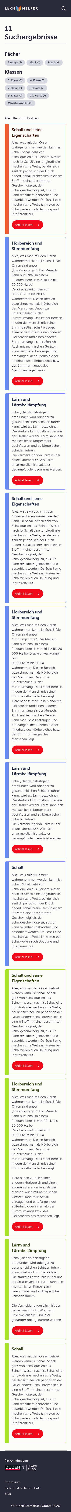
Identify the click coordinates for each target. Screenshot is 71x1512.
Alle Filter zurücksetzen (22, 118)
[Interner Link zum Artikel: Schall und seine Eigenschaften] (27, 224)
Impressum (13, 1482)
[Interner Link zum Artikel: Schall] (27, 957)
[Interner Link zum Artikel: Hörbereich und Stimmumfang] (27, 381)
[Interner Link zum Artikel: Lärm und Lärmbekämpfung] (27, 480)
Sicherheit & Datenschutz (23, 1488)
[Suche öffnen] (63, 8)
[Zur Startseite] (21, 8)
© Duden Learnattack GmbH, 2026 (35, 1506)
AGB (8, 1494)
